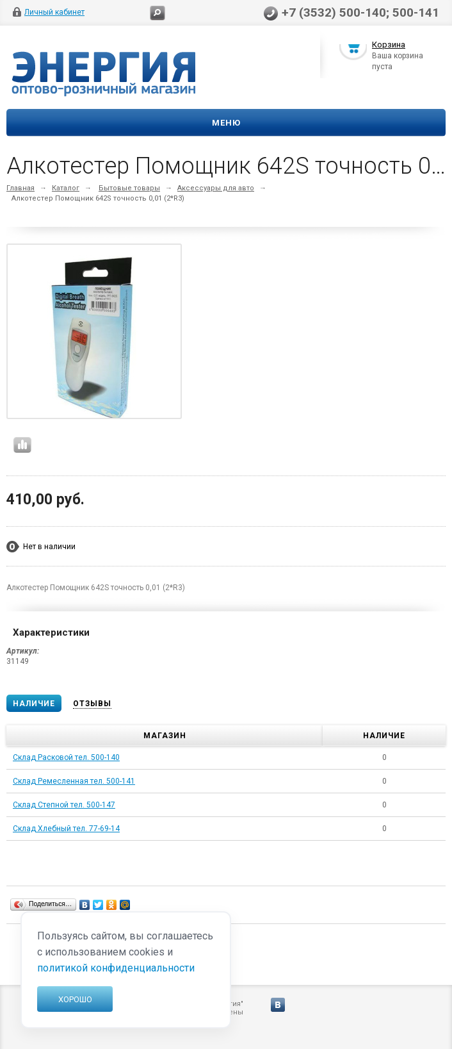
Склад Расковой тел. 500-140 (66, 757)
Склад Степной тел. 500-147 (64, 804)
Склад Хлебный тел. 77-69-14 (66, 828)
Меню (226, 123)
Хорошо (75, 999)
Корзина (388, 47)
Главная (20, 188)
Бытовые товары (129, 188)
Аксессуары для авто (215, 188)
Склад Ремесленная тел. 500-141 (74, 781)
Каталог (65, 188)
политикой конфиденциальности (116, 968)
